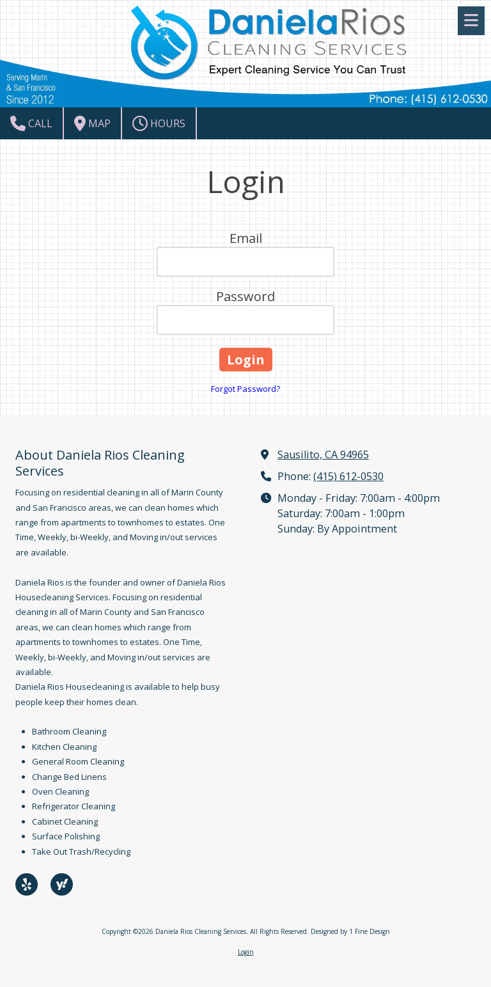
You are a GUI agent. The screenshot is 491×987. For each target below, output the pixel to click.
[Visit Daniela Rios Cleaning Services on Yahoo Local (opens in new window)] (62, 884)
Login (246, 951)
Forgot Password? (245, 388)
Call (31, 123)
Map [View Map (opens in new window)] (92, 123)
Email (246, 238)
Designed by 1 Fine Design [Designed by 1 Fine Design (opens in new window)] (350, 931)
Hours (158, 123)
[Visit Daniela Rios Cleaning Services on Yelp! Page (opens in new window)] (26, 884)
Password (245, 296)
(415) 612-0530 (348, 476)
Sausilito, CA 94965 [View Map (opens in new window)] (323, 454)
